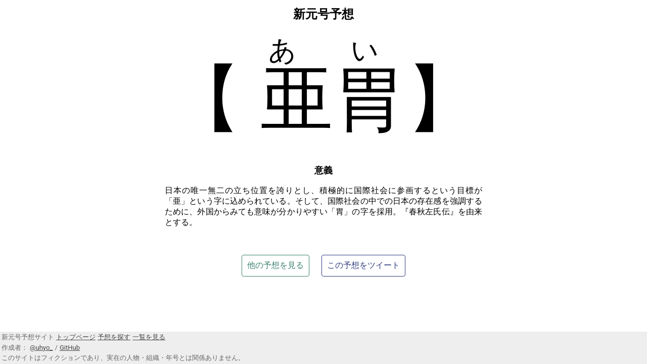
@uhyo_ (41, 347)
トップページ (76, 337)
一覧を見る (148, 337)
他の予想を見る (275, 265)
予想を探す (114, 337)
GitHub (70, 347)
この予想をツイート (363, 265)
